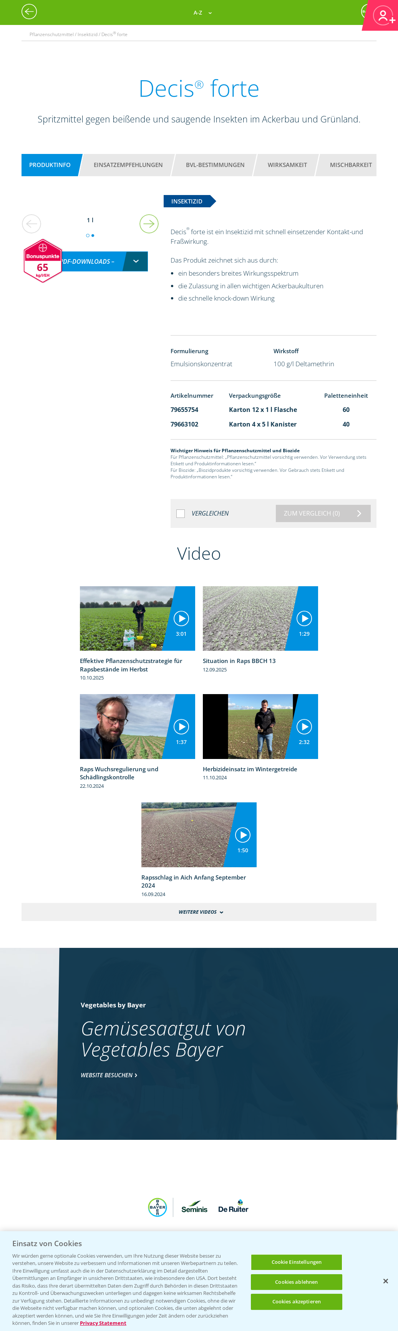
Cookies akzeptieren (296, 1301)
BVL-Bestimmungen (215, 165)
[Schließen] (385, 1281)
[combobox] (90, 253)
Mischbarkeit (351, 165)
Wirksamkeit (287, 165)
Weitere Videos (198, 911)
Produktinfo (50, 165)
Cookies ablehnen (296, 1281)
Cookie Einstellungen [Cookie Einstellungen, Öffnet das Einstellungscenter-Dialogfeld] (297, 1261)
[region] (199, 1281)
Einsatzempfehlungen (128, 165)
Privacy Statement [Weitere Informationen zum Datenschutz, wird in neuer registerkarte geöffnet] (103, 1322)
